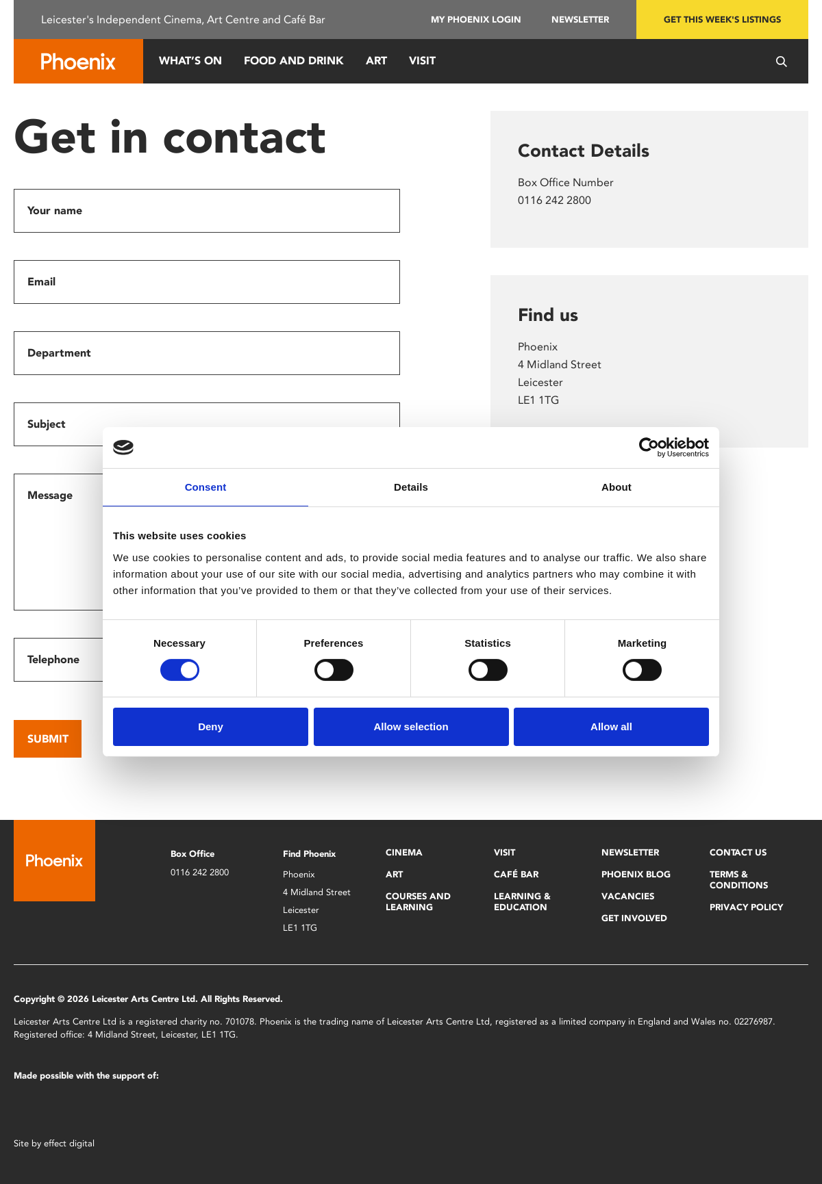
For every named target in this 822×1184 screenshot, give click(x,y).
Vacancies (627, 896)
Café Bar (516, 874)
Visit (422, 60)
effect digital (69, 1143)
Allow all (611, 726)
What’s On (190, 60)
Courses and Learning (418, 901)
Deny (210, 726)
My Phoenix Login (476, 19)
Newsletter (580, 19)
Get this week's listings (722, 19)
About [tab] (616, 487)
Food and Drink (294, 60)
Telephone (53, 659)
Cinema (404, 852)
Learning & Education (522, 901)
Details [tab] (411, 487)
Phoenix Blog (636, 874)
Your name (54, 210)
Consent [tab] (206, 487)
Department (59, 352)
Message (50, 495)
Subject (46, 423)
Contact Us (738, 852)
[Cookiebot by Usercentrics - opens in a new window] (649, 447)
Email (41, 281)
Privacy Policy (746, 907)
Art (376, 60)
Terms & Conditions (739, 879)
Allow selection (410, 726)
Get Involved (634, 918)
